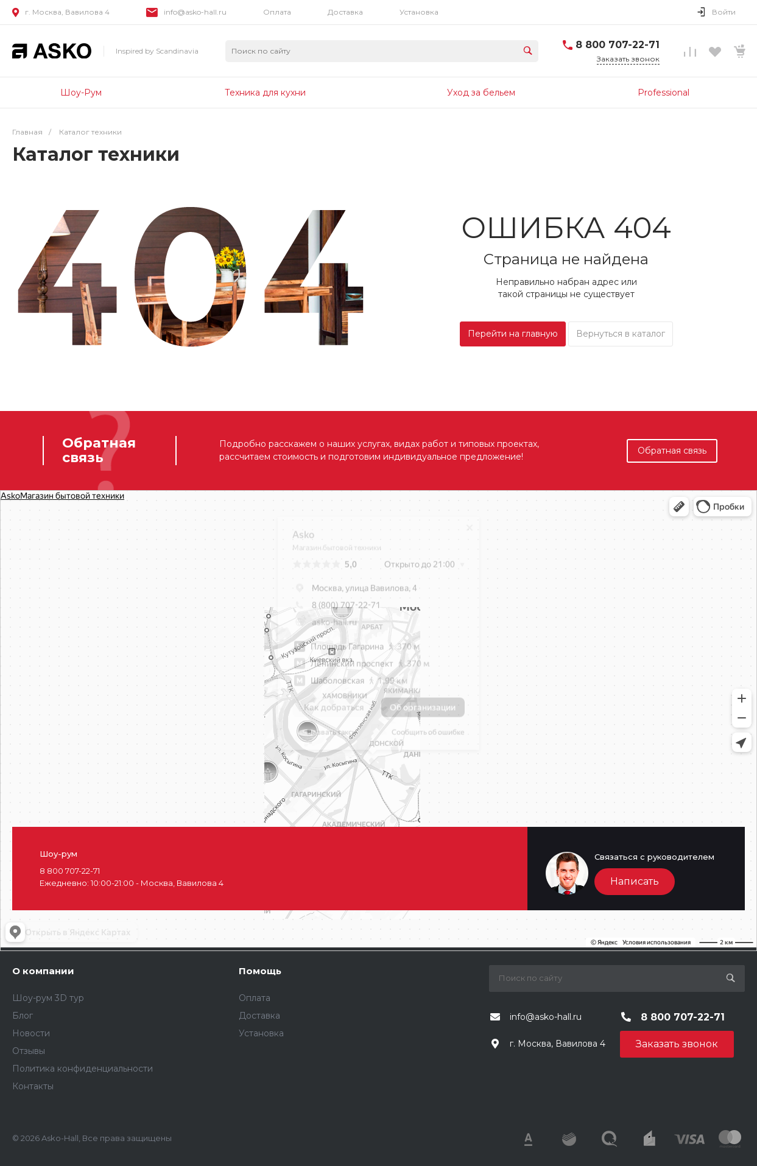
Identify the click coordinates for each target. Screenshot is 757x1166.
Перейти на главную (513, 333)
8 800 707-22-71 (618, 45)
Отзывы (28, 1050)
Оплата (277, 11)
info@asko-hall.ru (195, 11)
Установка (419, 11)
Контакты (33, 1086)
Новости (31, 1033)
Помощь (260, 971)
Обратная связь (672, 450)
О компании (43, 971)
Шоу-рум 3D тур (48, 997)
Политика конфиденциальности (82, 1068)
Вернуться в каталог (620, 333)
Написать (634, 881)
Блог (22, 1015)
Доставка (345, 11)
